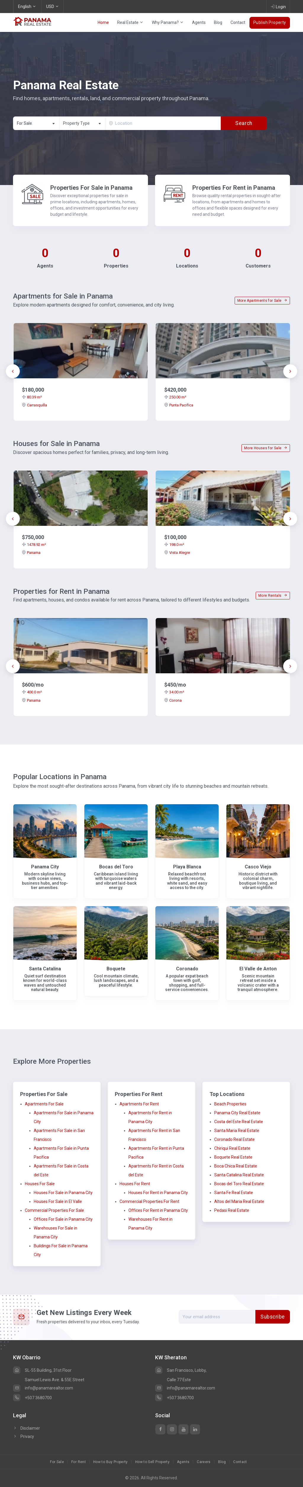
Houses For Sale (40, 1183)
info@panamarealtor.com (43, 1388)
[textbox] (82, 123)
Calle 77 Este (179, 1379)
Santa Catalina (45, 969)
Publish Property (269, 22)
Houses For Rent (135, 1183)
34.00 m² (174, 692)
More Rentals (272, 595)
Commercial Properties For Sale (54, 1210)
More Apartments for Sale (262, 301)
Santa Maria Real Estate (236, 1130)
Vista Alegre (177, 552)
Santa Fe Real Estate (233, 1192)
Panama (31, 552)
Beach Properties (230, 1104)
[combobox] (36, 123)
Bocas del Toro (116, 867)
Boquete (116, 969)
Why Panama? (168, 22)
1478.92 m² (34, 544)
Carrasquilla (34, 405)
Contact (238, 22)
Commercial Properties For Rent (149, 1201)
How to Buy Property (110, 1462)
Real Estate (130, 22)
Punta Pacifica (178, 405)
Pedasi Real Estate (231, 1210)
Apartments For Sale (44, 1104)
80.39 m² (32, 397)
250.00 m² (175, 397)
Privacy (23, 1436)
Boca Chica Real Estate (235, 1166)
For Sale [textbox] (24, 123)
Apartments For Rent (139, 1104)
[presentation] (13, 371)
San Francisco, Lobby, (181, 1370)
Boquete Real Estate (233, 1157)
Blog (218, 22)
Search (243, 123)
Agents (199, 22)
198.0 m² (174, 544)
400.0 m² (32, 692)
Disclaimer (26, 1428)
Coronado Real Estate (234, 1139)
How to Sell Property (152, 1462)
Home (103, 22)
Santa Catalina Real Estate (239, 1175)
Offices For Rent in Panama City (158, 1210)
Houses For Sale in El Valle (58, 1201)
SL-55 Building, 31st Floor (42, 1370)
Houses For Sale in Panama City (63, 1192)
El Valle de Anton (258, 969)
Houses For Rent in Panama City (158, 1192)
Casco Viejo (258, 867)
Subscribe (272, 1317)
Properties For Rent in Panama (233, 187)
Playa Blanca (187, 867)
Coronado (187, 969)
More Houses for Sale (265, 448)
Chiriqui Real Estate (232, 1148)
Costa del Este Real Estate (238, 1121)
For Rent (78, 1462)
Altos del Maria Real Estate (239, 1201)
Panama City (45, 867)
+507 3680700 (32, 1397)
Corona (173, 700)
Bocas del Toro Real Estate (239, 1183)
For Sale (57, 1462)
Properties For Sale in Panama (91, 187)
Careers (204, 1462)
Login (278, 6)
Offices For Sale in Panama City (63, 1219)
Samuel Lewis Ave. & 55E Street (54, 1379)
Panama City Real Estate (237, 1112)
